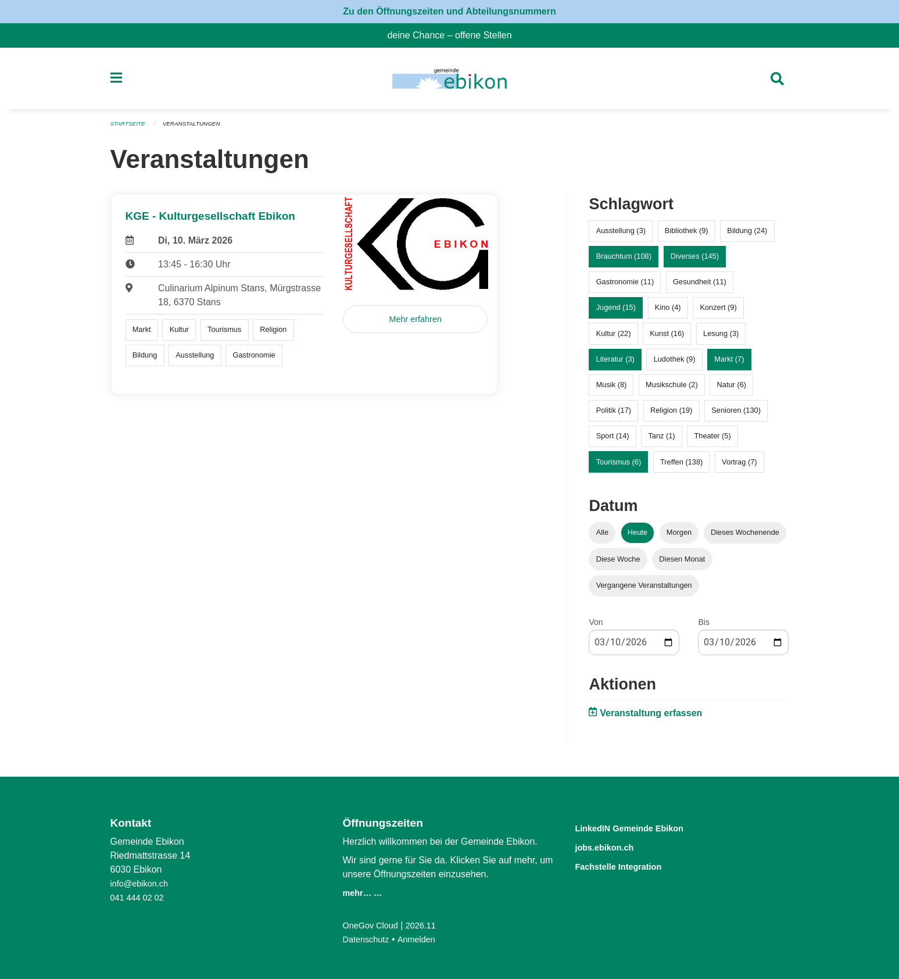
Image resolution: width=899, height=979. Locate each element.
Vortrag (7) (739, 466)
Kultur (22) (613, 338)
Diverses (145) (695, 261)
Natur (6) (732, 389)
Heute (637, 537)
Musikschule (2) (672, 389)
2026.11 (428, 925)
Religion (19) (671, 415)
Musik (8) (611, 389)
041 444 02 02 (140, 897)
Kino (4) (668, 312)
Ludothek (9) (675, 363)
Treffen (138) (681, 466)
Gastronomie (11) (625, 287)
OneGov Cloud (373, 925)
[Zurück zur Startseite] (449, 81)
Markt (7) (729, 363)
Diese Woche (618, 563)
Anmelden (423, 939)
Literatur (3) (615, 363)
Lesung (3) (721, 338)
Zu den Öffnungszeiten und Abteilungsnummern (449, 11)
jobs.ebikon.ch (613, 846)
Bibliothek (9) (686, 235)
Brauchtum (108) (623, 261)
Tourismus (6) (619, 466)
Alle (602, 537)
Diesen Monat (682, 563)
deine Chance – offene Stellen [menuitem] (454, 35)
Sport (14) (612, 441)
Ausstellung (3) (621, 235)
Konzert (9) (718, 312)
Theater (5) (712, 441)
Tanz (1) (661, 441)
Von (596, 626)
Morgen (679, 537)
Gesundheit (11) (699, 287)
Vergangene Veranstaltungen (644, 589)
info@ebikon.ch (142, 883)
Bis (703, 626)
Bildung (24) (747, 235)
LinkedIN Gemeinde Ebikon (646, 827)
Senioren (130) (736, 415)
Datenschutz (368, 939)
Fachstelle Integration (632, 865)
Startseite (129, 129)
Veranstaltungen (198, 129)
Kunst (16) (667, 338)
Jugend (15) (616, 312)
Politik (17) (613, 415)
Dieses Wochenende (745, 537)
